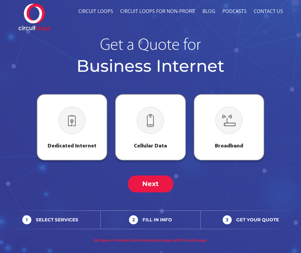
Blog (208, 11)
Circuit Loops (95, 11)
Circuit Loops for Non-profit (157, 11)
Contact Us (268, 11)
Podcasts (234, 11)
